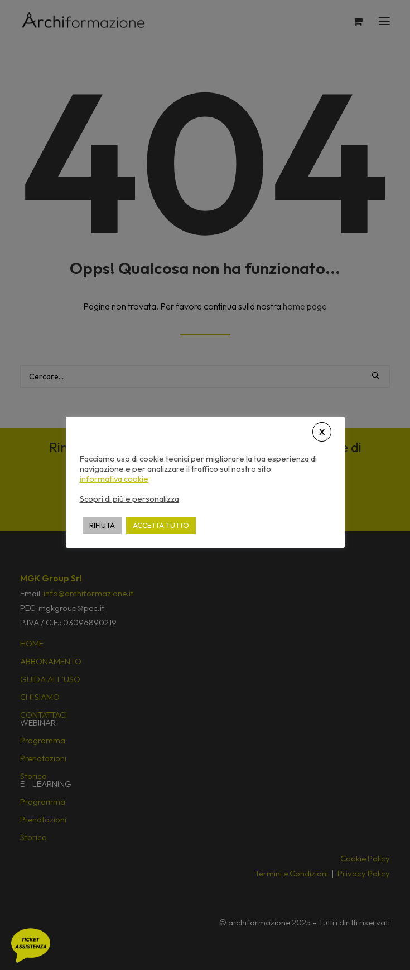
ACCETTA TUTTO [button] (161, 525)
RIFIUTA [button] (102, 525)
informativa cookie (114, 479)
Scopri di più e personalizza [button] (129, 498)
